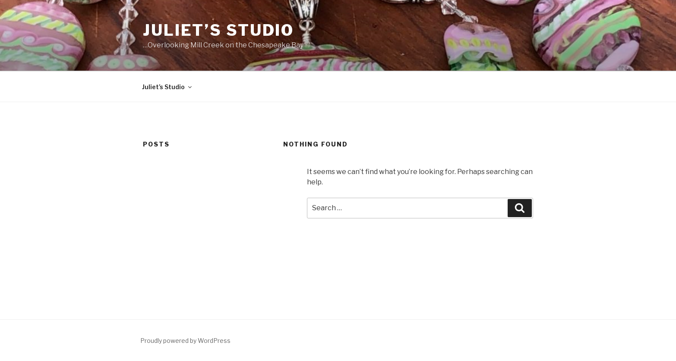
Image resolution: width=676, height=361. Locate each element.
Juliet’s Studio (218, 30)
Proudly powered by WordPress (185, 340)
